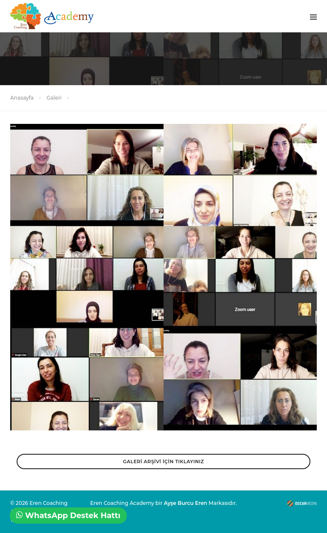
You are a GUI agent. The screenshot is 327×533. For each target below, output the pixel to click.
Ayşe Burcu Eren (185, 503)
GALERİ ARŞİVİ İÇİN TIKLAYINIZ (163, 461)
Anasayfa (22, 98)
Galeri (53, 98)
